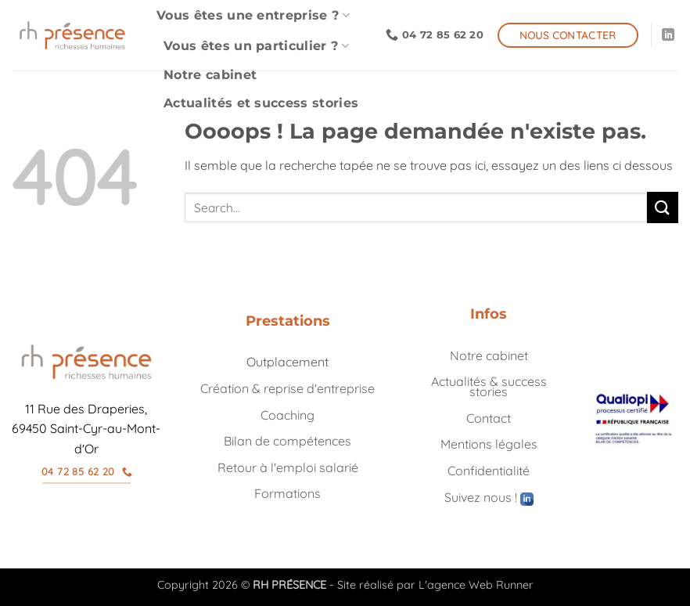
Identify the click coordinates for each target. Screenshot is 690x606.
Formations (287, 493)
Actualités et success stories (261, 103)
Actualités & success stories (489, 386)
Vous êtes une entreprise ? (253, 15)
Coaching (287, 415)
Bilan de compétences (287, 441)
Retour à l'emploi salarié (287, 467)
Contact (488, 418)
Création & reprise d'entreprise (287, 388)
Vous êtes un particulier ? (256, 46)
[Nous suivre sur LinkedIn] (668, 35)
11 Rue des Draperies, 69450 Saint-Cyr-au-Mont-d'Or (86, 428)
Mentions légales (488, 444)
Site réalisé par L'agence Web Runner (435, 585)
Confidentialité (488, 470)
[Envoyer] (662, 207)
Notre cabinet (210, 74)
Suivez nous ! (489, 497)
